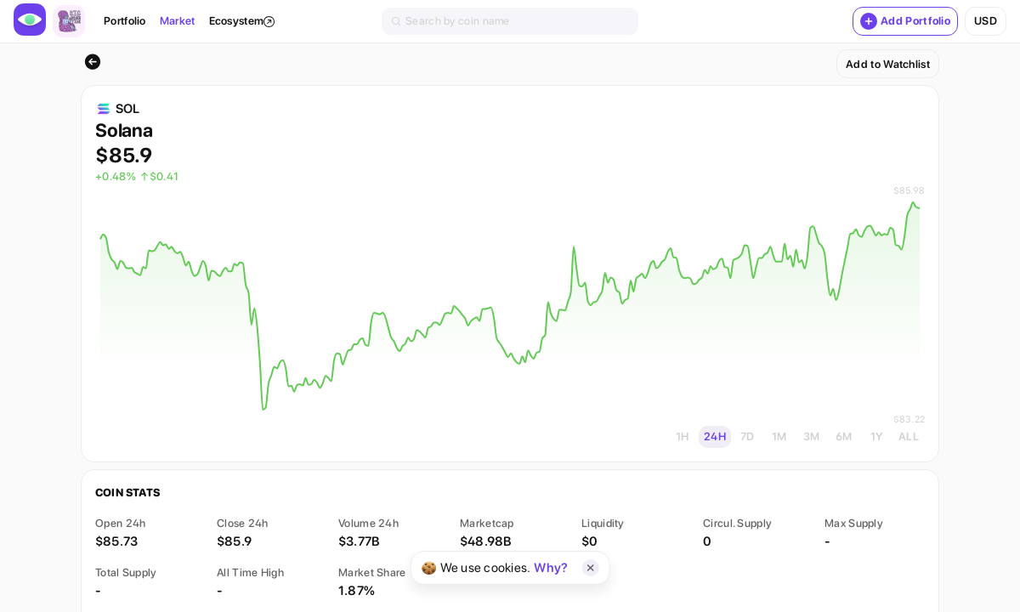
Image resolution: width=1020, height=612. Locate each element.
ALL (908, 436)
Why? (551, 567)
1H (682, 436)
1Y (876, 436)
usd (985, 20)
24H (715, 436)
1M (779, 436)
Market (178, 20)
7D (747, 436)
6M (844, 436)
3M (811, 436)
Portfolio (125, 20)
